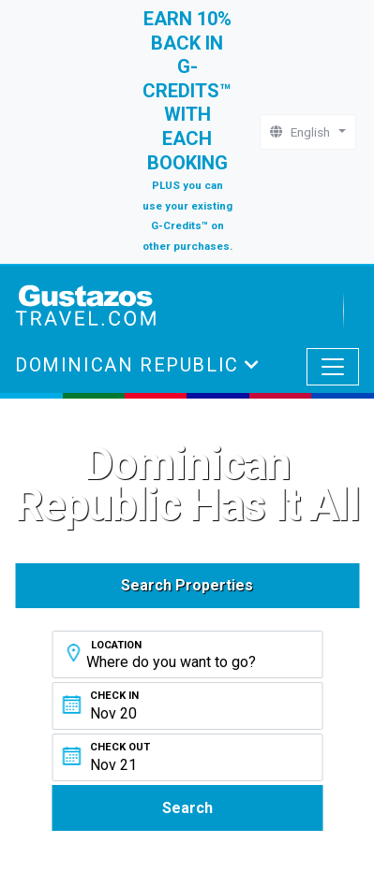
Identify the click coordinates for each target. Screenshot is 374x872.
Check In (114, 696)
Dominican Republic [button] (130, 365)
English (303, 131)
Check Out (120, 747)
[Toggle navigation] (333, 366)
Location (116, 645)
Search (187, 808)
